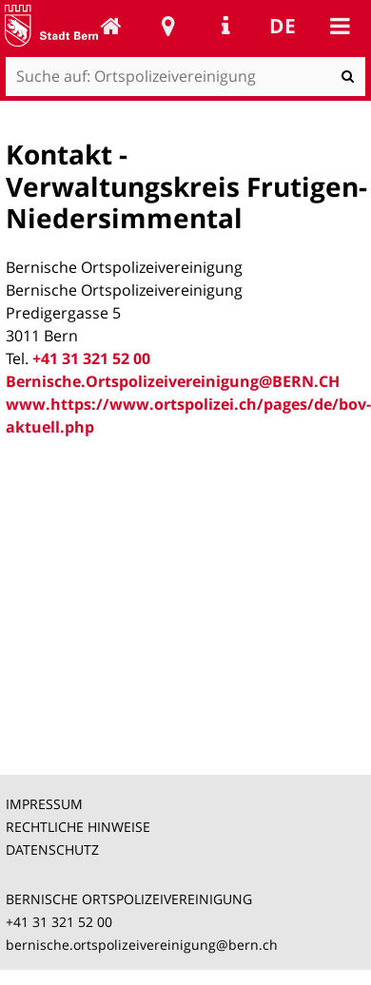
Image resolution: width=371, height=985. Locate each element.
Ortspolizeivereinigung (111, 25)
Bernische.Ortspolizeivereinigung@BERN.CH (173, 381)
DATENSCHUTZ (52, 849)
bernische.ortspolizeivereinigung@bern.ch (142, 945)
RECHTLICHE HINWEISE (78, 827)
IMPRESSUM (44, 804)
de (282, 25)
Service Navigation (225, 25)
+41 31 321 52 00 (91, 358)
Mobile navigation (339, 25)
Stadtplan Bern (168, 25)
